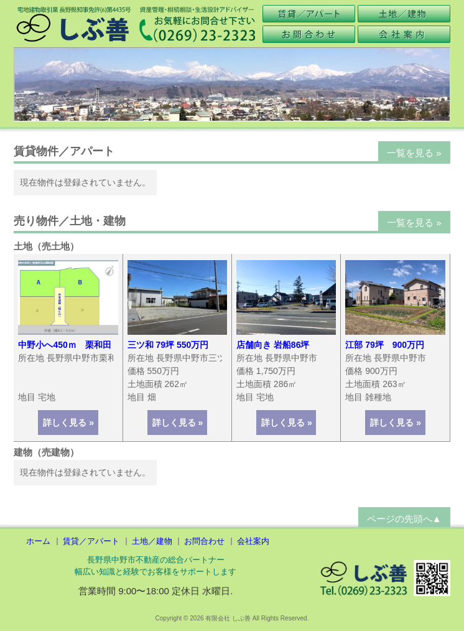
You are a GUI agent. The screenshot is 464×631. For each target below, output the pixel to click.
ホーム (38, 541)
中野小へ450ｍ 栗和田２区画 (77, 345)
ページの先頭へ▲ (404, 518)
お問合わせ (204, 541)
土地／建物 (152, 541)
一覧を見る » (414, 152)
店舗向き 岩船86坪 (272, 345)
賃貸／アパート (91, 541)
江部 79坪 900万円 (384, 345)
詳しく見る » (68, 423)
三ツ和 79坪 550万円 (168, 345)
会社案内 (253, 541)
